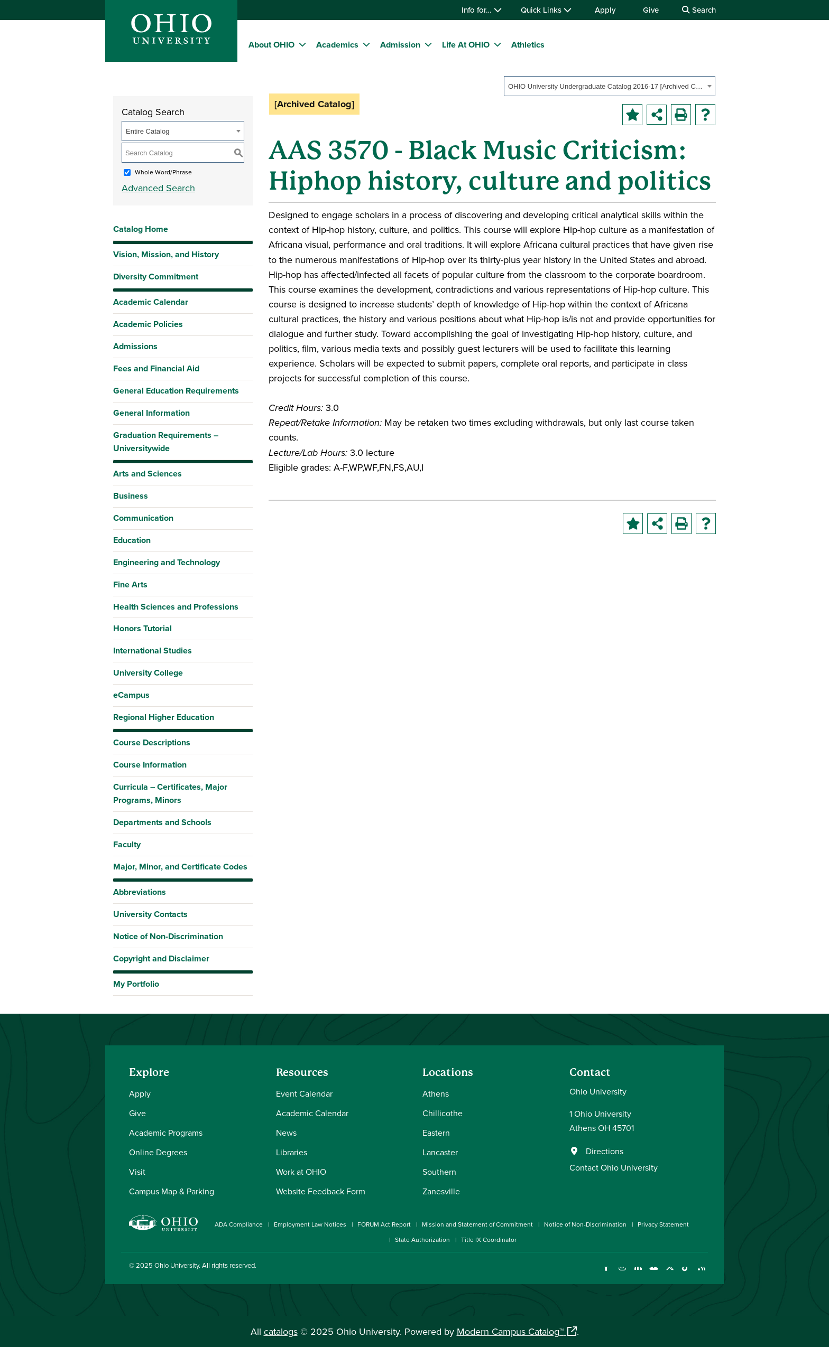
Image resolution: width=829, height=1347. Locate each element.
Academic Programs (165, 1132)
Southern (439, 1171)
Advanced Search (158, 187)
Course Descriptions (151, 742)
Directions (604, 1151)
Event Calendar (304, 1093)
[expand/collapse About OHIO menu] (302, 44)
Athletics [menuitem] (528, 45)
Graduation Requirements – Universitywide (165, 441)
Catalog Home (140, 229)
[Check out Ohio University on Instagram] (622, 1273)
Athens (435, 1093)
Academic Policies (148, 324)
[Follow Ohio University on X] (669, 1273)
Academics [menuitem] (337, 45)
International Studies (152, 650)
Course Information (150, 765)
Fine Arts (130, 584)
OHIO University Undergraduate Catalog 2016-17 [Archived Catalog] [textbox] (606, 86)
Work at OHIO (301, 1171)
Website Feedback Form (320, 1191)
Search (699, 9)
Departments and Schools (162, 822)
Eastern (436, 1132)
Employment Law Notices (310, 1224)
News (286, 1132)
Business (130, 496)
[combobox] (609, 86)
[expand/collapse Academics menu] (366, 44)
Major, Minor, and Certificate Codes (180, 866)
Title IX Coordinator (489, 1239)
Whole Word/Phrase (163, 171)
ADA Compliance (239, 1224)
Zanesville (441, 1191)
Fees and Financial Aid (156, 368)
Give (651, 9)
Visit (137, 1171)
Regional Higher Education (163, 717)
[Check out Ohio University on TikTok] (685, 1273)
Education (132, 540)
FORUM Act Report (384, 1224)
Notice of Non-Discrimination (168, 936)
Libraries (291, 1152)
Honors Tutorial (142, 628)
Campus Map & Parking (171, 1191)
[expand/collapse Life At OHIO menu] (497, 44)
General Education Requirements (176, 391)
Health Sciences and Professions (175, 607)
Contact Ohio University (613, 1167)
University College (148, 673)
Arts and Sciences (147, 473)
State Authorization (422, 1239)
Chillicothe (442, 1113)
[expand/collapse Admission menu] (428, 44)
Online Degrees (158, 1152)
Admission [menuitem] (400, 45)
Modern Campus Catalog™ (510, 1331)
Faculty (127, 844)
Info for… (482, 9)
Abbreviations (139, 892)
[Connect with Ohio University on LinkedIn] (637, 1273)
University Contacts (150, 914)
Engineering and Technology (166, 562)
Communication (143, 518)
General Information (151, 413)
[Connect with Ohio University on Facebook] (606, 1273)
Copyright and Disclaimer (161, 958)
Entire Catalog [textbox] (147, 131)
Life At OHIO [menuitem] (466, 45)
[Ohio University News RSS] (701, 1273)
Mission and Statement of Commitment (477, 1224)
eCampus (131, 695)
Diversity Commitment (155, 276)
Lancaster (440, 1152)
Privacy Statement (663, 1224)
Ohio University (176, 1265)
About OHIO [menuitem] (271, 45)
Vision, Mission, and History (166, 254)
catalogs (281, 1331)
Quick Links (546, 9)
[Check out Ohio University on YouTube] (653, 1273)
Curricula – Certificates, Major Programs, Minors (170, 793)
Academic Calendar (150, 302)
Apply (605, 9)
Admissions (135, 346)
